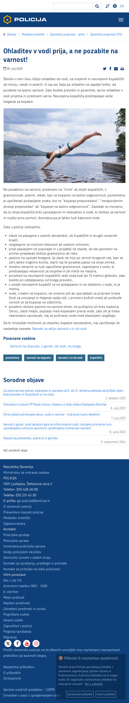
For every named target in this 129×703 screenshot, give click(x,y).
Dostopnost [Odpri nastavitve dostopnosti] (115, 6)
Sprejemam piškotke (79, 694)
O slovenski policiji (17, 506)
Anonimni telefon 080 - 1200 (25, 586)
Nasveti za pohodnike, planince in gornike (30, 438)
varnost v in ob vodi (70, 358)
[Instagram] (35, 643)
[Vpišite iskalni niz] (73, 6)
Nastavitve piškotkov (18, 667)
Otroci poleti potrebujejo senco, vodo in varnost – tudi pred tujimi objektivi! (51, 414)
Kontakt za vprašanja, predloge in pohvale (35, 563)
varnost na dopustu (39, 358)
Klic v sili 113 (12, 580)
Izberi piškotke (106, 694)
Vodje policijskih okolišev (22, 552)
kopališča (96, 358)
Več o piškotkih (94, 684)
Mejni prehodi (13, 597)
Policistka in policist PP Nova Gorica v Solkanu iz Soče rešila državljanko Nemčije (55, 404)
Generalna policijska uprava (24, 546)
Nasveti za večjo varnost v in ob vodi (59, 329)
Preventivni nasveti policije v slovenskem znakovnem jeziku (108, 6)
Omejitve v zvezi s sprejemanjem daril (32, 695)
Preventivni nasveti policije (23, 512)
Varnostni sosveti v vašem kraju (27, 557)
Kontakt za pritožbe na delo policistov (31, 569)
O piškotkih (12, 673)
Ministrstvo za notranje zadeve (26, 472)
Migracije (10, 637)
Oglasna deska (14, 523)
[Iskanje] (97, 6)
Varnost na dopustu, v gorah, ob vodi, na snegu (45, 346)
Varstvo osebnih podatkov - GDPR (29, 689)
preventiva (13, 358)
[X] (8, 643)
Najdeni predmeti (16, 603)
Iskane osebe (13, 620)
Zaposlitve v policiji (17, 626)
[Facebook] (17, 643)
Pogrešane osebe (16, 614)
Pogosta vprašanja (17, 631)
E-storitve (10, 592)
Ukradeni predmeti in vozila (24, 609)
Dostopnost (12, 678)
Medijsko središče (16, 518)
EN (122, 6)
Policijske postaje (16, 535)
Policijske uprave (16, 541)
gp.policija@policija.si (33, 501)
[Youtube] (26, 643)
